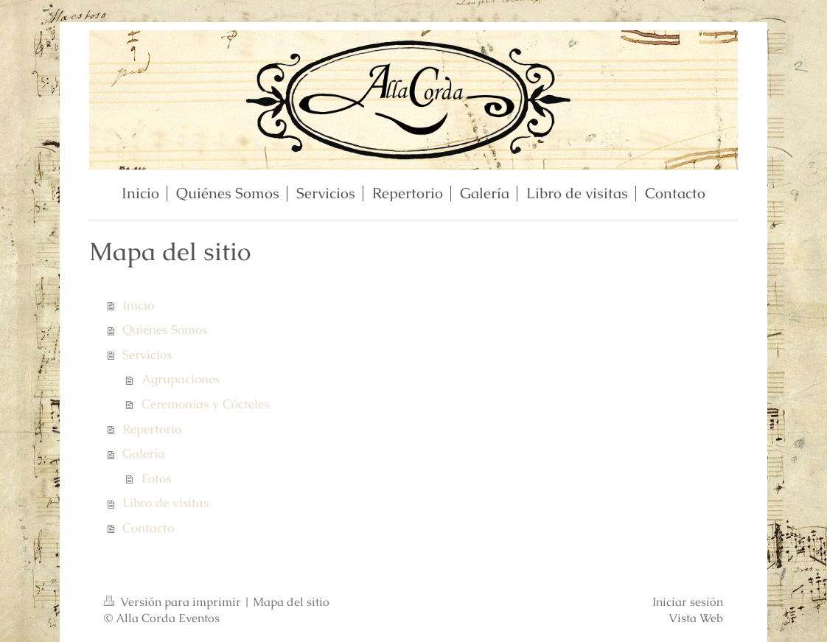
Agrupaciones (181, 379)
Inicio (138, 305)
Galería (143, 453)
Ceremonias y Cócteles (205, 404)
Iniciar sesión (687, 602)
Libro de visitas (165, 503)
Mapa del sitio (291, 602)
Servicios (147, 354)
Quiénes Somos (164, 329)
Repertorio (151, 429)
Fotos (156, 478)
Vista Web (696, 618)
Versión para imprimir (174, 602)
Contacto (148, 528)
